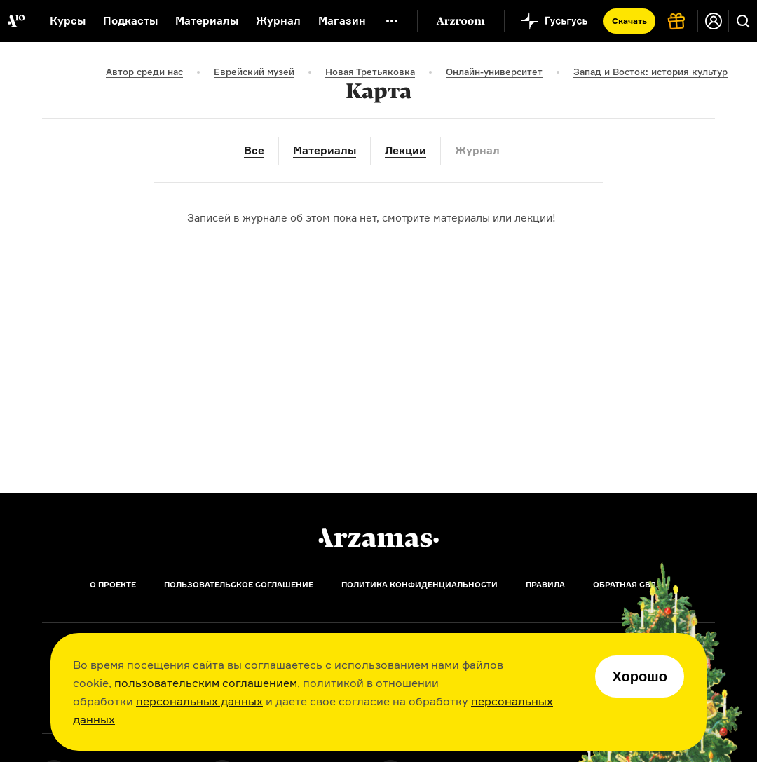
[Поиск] (743, 21)
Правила (545, 585)
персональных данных (199, 701)
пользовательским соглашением (205, 683)
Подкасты (130, 20)
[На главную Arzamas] (16, 21)
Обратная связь (630, 585)
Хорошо (639, 676)
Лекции (405, 150)
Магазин (342, 20)
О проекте (113, 585)
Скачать (629, 20)
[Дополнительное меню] (392, 21)
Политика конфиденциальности (419, 585)
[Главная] (378, 537)
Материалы (206, 20)
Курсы (68, 20)
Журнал (278, 20)
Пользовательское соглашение (238, 585)
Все (254, 150)
